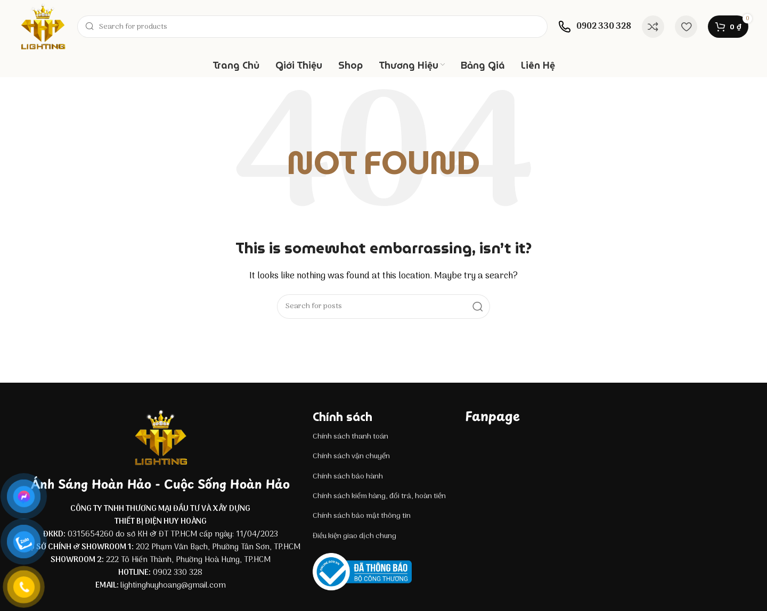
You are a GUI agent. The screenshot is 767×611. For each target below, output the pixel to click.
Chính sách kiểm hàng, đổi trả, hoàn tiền (379, 496)
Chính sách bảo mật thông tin (362, 516)
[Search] (312, 26)
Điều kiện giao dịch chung (354, 536)
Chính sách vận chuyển (351, 456)
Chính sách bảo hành (348, 476)
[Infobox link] (594, 26)
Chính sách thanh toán (350, 437)
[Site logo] (43, 26)
